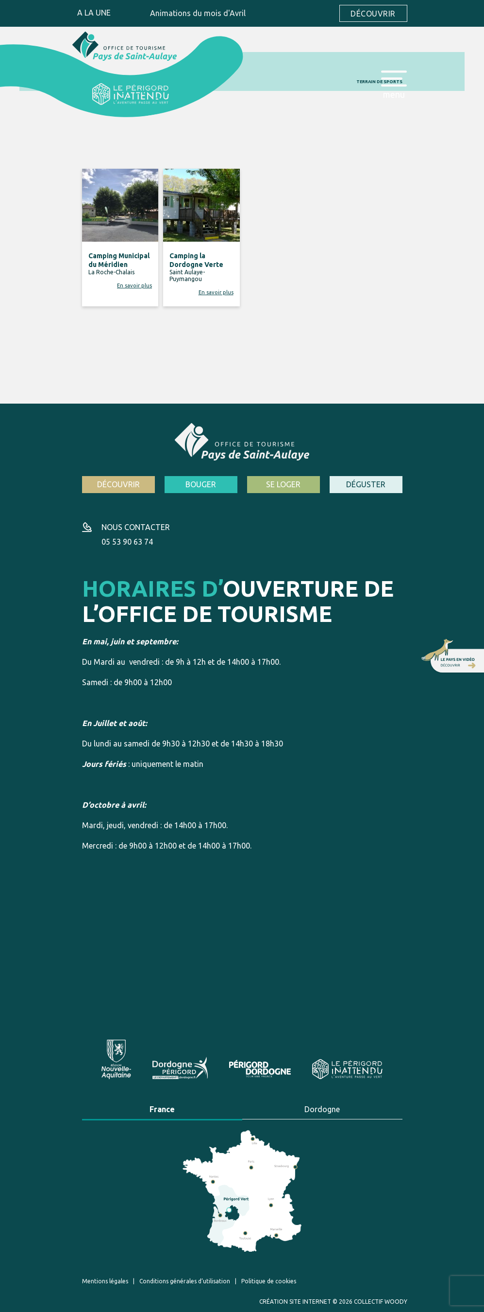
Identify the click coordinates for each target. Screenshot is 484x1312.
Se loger (283, 484)
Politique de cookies (268, 1281)
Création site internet (295, 1301)
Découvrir (372, 13)
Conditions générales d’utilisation (184, 1281)
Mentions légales (105, 1281)
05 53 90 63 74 (127, 541)
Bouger (200, 484)
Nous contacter (135, 527)
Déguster (365, 484)
